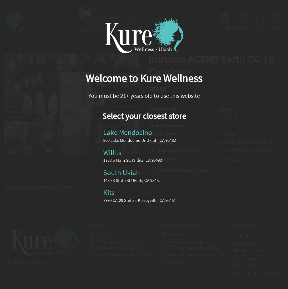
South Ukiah (121, 172)
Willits (112, 152)
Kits (109, 192)
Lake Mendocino (127, 132)
